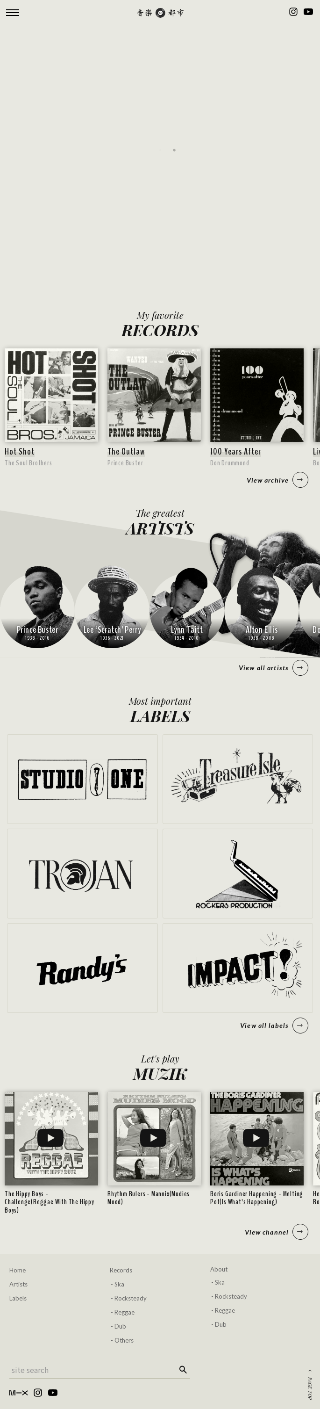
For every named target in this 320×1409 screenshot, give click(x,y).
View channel (276, 1232)
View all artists (273, 668)
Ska (119, 1284)
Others (124, 1340)
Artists (18, 1284)
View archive (277, 480)
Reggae (124, 1312)
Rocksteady (130, 1298)
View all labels (274, 1025)
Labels (18, 1298)
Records (121, 1270)
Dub (120, 1326)
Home (17, 1270)
